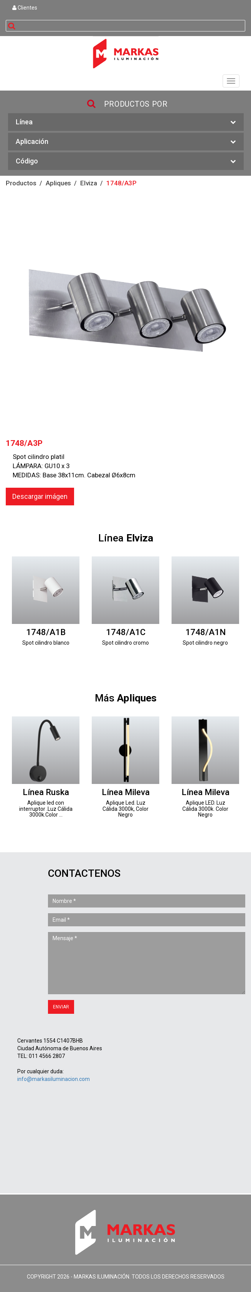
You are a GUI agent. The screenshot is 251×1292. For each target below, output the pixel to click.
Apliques (58, 183)
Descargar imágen (40, 496)
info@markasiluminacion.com (53, 1079)
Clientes (24, 8)
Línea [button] (126, 122)
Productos (21, 183)
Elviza (88, 183)
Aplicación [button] (126, 142)
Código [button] (126, 161)
